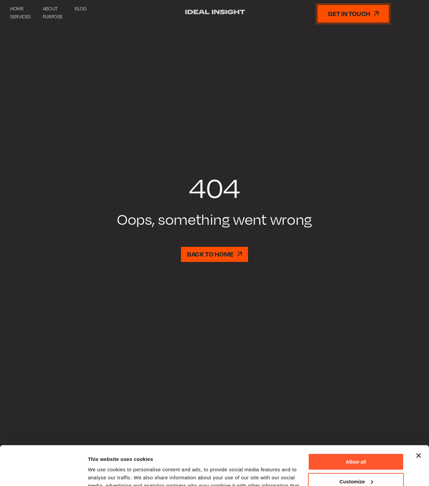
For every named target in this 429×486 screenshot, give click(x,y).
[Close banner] (418, 416)
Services (20, 16)
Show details (103, 473)
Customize (356, 442)
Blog (80, 8)
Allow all (356, 422)
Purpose (53, 16)
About (50, 8)
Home (17, 8)
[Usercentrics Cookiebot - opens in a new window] (43, 473)
